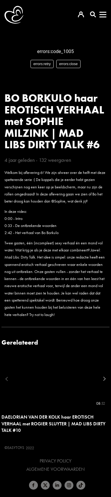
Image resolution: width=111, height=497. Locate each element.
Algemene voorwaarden (55, 469)
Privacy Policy (55, 461)
